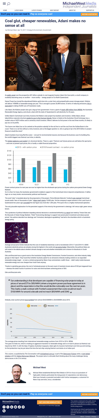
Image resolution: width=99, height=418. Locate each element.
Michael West (12, 30)
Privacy (94, 416)
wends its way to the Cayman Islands (39, 118)
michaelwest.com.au (47, 354)
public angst (11, 95)
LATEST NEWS (19, 10)
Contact (87, 416)
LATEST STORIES (37, 10)
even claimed (76, 198)
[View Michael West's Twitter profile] (29, 373)
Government (47, 30)
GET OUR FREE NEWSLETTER (49, 402)
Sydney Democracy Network (26, 356)
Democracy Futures (69, 354)
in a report (66, 213)
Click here (57, 405)
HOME (5, 10)
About (82, 416)
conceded (26, 203)
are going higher (61, 247)
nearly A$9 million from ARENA (71, 110)
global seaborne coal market (17, 141)
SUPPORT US (90, 10)
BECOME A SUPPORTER (89, 14)
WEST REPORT (54, 10)
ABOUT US (72, 10)
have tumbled (29, 300)
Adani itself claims (39, 200)
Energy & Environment (34, 30)
